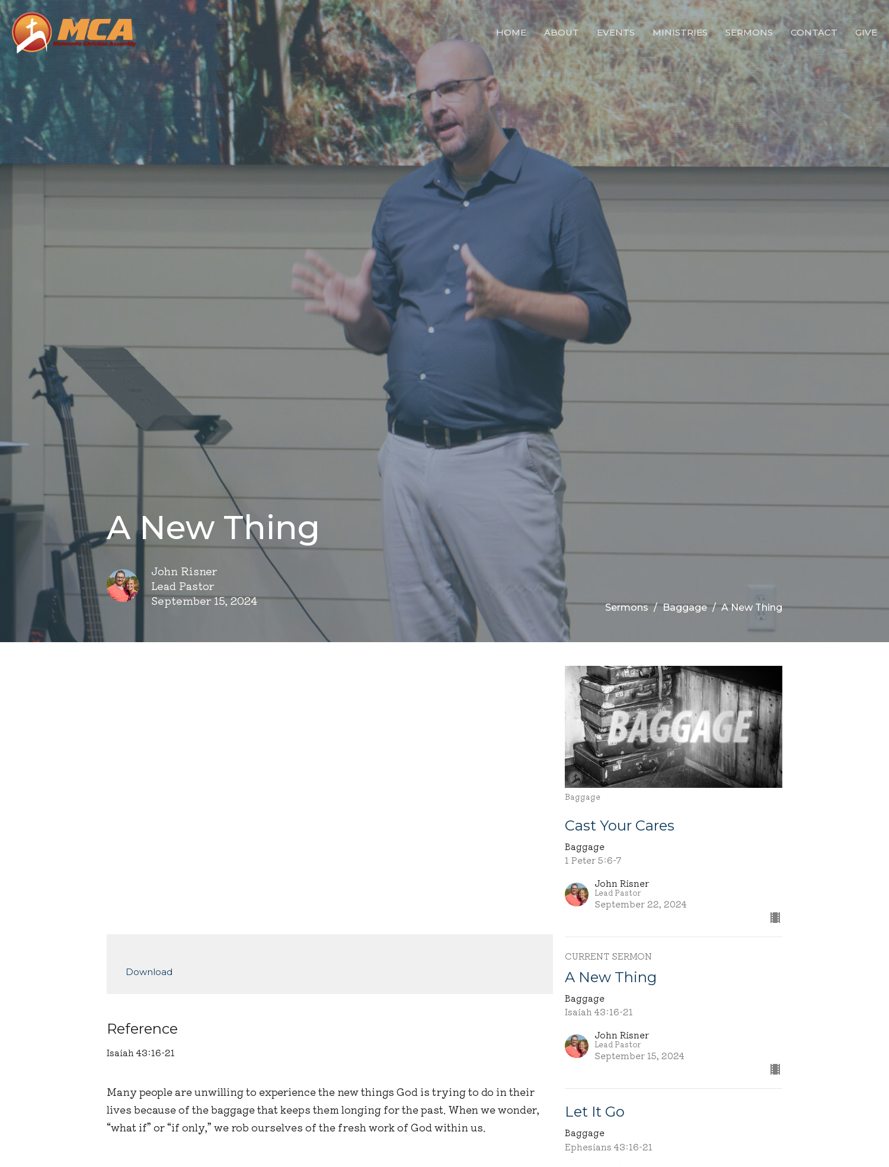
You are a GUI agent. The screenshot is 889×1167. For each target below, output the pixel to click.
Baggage (685, 607)
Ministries (680, 32)
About (561, 32)
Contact (814, 32)
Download (149, 971)
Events (616, 32)
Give (866, 32)
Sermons (749, 32)
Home (511, 32)
